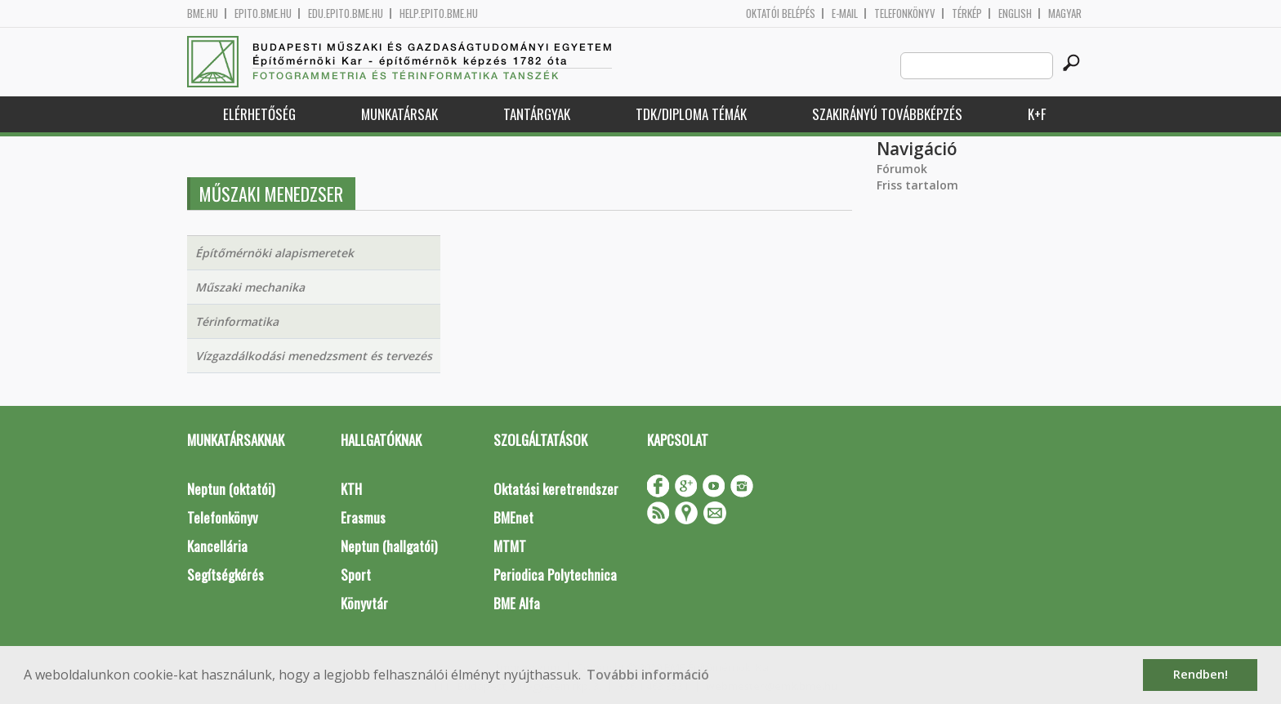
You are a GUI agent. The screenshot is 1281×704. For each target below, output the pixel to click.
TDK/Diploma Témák (691, 114)
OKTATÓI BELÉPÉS (780, 13)
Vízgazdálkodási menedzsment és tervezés (313, 355)
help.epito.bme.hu (438, 13)
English (1015, 13)
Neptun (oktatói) (230, 489)
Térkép (967, 13)
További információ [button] (648, 675)
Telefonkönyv (904, 13)
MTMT (509, 546)
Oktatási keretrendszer (555, 489)
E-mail (845, 13)
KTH (351, 489)
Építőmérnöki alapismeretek (274, 253)
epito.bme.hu (263, 13)
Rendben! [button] (1200, 674)
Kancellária (217, 546)
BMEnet (513, 517)
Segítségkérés (225, 574)
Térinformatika (237, 321)
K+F (1037, 114)
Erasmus (363, 517)
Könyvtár (364, 603)
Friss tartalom (917, 185)
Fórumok (902, 168)
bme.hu (202, 13)
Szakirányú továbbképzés (887, 114)
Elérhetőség (259, 114)
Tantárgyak (536, 114)
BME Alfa (516, 603)
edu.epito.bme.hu (345, 13)
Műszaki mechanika (250, 287)
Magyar (1065, 13)
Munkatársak (399, 114)
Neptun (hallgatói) (389, 546)
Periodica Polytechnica (555, 574)
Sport (356, 574)
